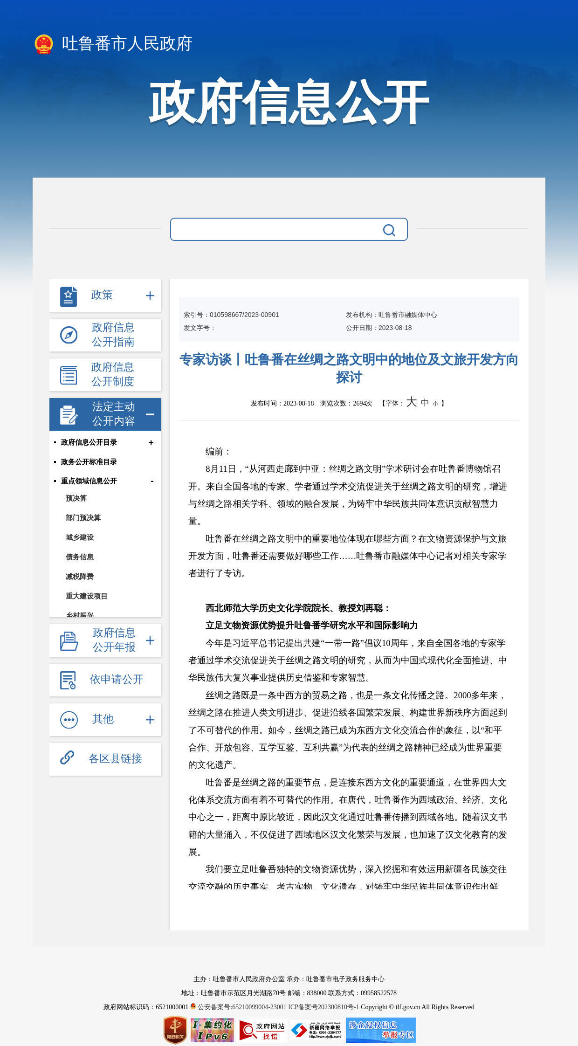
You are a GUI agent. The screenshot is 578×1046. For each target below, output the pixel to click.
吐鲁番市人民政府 (113, 44)
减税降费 (80, 577)
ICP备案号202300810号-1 (323, 1007)
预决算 (76, 499)
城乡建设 (80, 538)
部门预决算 (83, 519)
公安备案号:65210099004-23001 (239, 1007)
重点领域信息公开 (89, 482)
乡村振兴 (80, 616)
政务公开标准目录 (89, 462)
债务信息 (80, 558)
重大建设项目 (87, 597)
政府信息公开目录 (89, 443)
